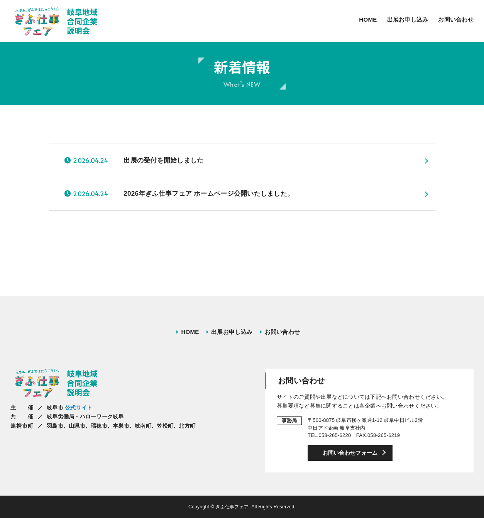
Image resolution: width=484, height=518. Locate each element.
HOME (368, 19)
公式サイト (78, 408)
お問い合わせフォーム (350, 453)
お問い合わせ (456, 19)
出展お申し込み (407, 19)
